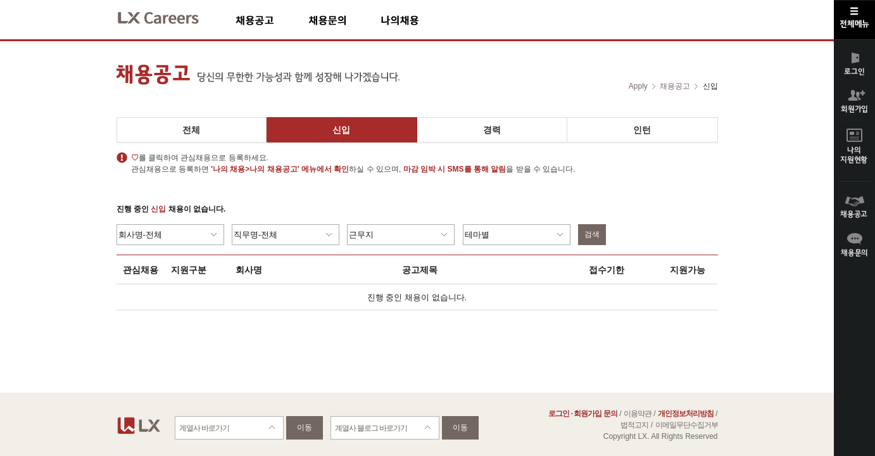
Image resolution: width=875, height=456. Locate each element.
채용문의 (344, 20)
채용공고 (272, 20)
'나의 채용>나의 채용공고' (255, 169)
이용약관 (638, 413)
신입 (341, 130)
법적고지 (634, 425)
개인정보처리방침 (686, 413)
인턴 (642, 130)
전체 (191, 130)
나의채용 (418, 20)
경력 (492, 130)
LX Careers (168, 16)
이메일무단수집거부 (686, 425)
